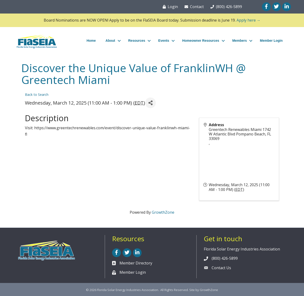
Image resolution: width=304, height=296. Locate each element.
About (110, 40)
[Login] (169, 6)
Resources (136, 40)
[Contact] (193, 6)
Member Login (271, 40)
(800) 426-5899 (225, 258)
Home (91, 40)
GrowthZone (163, 212)
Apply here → (249, 20)
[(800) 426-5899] (225, 6)
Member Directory (135, 263)
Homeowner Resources (200, 40)
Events (163, 40)
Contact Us (221, 267)
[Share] (150, 102)
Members (239, 40)
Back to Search (36, 94)
